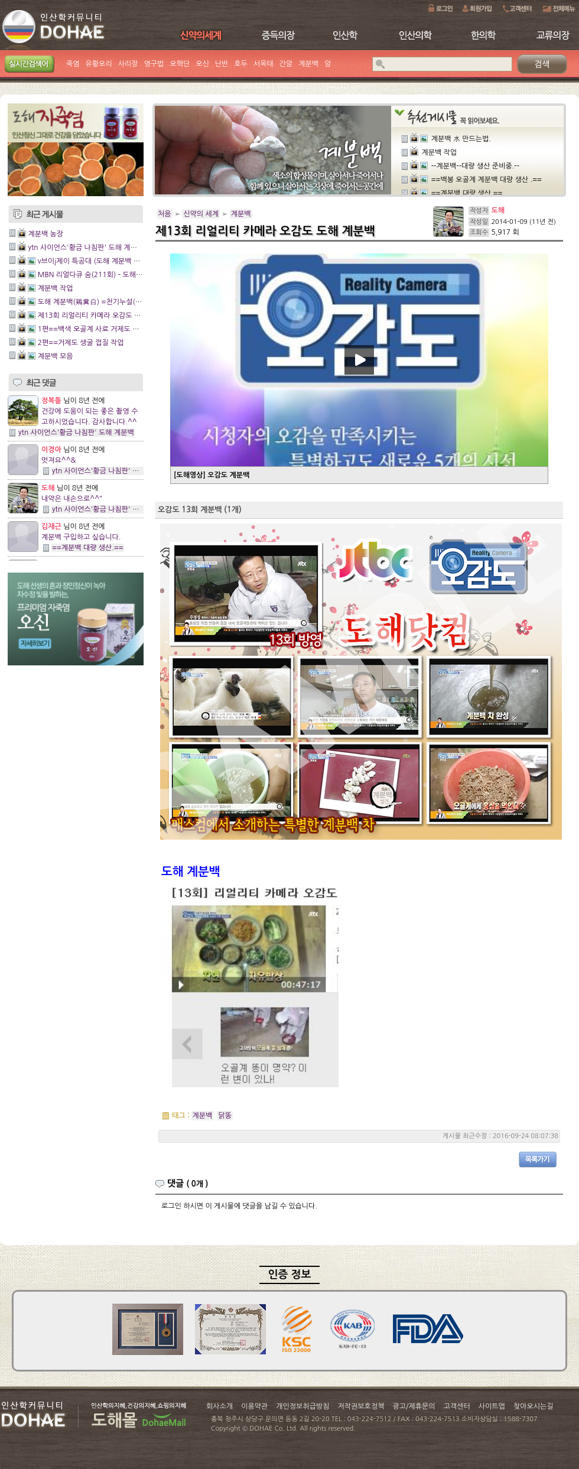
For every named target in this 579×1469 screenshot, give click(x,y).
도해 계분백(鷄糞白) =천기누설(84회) (95, 302)
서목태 (263, 63)
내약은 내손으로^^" (71, 498)
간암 (286, 63)
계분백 (308, 63)
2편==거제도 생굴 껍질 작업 (81, 342)
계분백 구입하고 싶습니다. (81, 537)
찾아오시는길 (533, 1406)
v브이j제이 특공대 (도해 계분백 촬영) (93, 261)
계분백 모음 (55, 356)
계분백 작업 (55, 288)
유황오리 (99, 63)
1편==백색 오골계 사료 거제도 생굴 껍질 (99, 329)
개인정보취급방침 (302, 1406)
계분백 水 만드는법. (461, 138)
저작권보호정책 (361, 1406)
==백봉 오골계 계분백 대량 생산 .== (486, 179)
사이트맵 (492, 1406)
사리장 (128, 63)
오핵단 (180, 63)
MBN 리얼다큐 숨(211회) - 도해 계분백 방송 (105, 274)
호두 (241, 63)
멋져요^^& (58, 460)
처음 (164, 213)
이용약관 (254, 1406)
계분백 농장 (45, 234)
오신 (202, 63)
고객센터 (457, 1406)
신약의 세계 (201, 213)
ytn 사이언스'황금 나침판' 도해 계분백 (86, 247)
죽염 (73, 63)
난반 (222, 63)
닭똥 (225, 1115)
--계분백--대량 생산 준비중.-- (475, 166)
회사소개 (219, 1406)
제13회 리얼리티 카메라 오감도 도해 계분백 (104, 315)
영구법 (154, 63)
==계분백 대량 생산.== (87, 547)
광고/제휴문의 (413, 1406)
